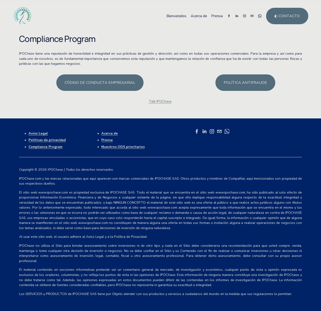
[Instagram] (244, 16)
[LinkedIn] (237, 16)
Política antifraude (245, 82)
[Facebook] (229, 16)
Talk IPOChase (160, 101)
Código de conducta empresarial (100, 82)
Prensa (217, 16)
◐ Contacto (287, 16)
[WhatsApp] (260, 16)
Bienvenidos (176, 16)
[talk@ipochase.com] (252, 16)
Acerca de (199, 16)
